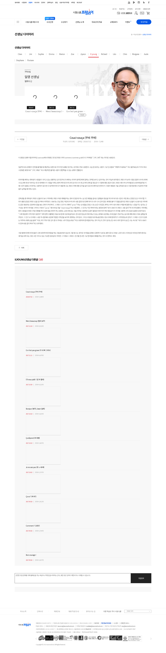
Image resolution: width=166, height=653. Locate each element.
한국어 (43, 2)
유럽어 (30, 2)
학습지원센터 (137, 34)
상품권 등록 (146, 9)
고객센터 (129, 9)
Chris (125, 54)
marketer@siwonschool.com (94, 626)
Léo (114, 54)
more (82, 115)
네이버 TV (133, 2)
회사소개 (23, 611)
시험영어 (24, 2)
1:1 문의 (116, 623)
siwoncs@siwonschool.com (66, 626)
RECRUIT (79, 2)
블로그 (143, 2)
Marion (62, 54)
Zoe (72, 54)
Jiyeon (83, 54)
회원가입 (121, 9)
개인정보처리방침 (106, 623)
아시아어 (36, 2)
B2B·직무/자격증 (64, 2)
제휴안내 (57, 611)
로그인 (114, 9)
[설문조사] (124, 13)
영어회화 (17, 2)
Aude (146, 54)
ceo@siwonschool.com (128, 626)
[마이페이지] (136, 13)
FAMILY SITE (130, 611)
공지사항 (137, 9)
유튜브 (128, 2)
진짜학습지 (50, 2)
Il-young (93, 54)
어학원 (73, 2)
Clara (20, 54)
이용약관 (96, 623)
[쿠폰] (142, 13)
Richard (104, 54)
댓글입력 (141, 578)
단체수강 (40, 611)
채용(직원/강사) (73, 611)
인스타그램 (138, 2)
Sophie (41, 54)
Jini (30, 54)
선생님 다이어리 (146, 34)
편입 (56, 2)
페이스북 (148, 2)
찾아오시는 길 (90, 611)
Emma (51, 54)
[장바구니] (148, 13)
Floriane (30, 60)
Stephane (20, 60)
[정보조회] (88, 629)
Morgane (135, 54)
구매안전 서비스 (124, 623)
